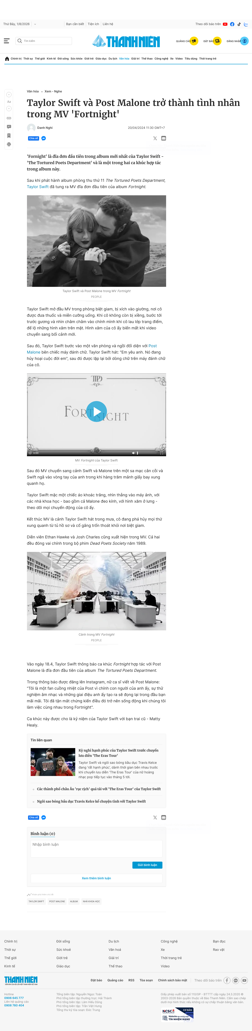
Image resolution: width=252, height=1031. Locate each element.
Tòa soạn (146, 980)
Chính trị (16, 58)
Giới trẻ (88, 58)
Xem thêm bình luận (96, 878)
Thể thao (147, 58)
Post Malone (57, 901)
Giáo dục (101, 58)
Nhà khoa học (91, 901)
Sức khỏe (76, 58)
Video (179, 58)
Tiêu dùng (191, 58)
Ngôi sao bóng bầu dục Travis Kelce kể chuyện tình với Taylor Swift (91, 802)
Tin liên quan (41, 740)
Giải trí (135, 58)
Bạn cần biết (75, 24)
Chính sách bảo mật (172, 980)
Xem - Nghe (53, 91)
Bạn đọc (219, 941)
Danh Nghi (45, 128)
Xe (172, 58)
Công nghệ (161, 58)
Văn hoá (115, 950)
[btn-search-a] (19, 41)
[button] (9, 94)
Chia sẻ (33, 138)
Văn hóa (124, 58)
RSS (131, 980)
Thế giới (40, 58)
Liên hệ (108, 24)
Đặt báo (96, 980)
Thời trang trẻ (207, 58)
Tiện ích (93, 24)
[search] (43, 41)
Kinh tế (51, 58)
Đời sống (63, 58)
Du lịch (113, 58)
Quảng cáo (115, 980)
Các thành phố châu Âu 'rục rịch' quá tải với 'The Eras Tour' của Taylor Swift (99, 789)
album (74, 901)
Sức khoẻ (64, 950)
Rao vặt (219, 950)
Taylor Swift (38, 187)
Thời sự (28, 58)
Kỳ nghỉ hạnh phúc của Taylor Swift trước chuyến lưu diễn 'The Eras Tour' (119, 753)
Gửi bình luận (147, 865)
